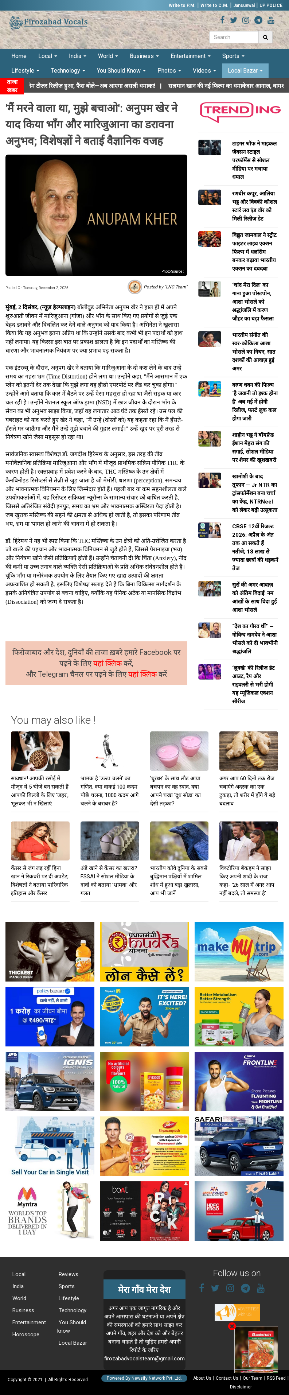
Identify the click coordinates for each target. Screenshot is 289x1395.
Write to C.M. (214, 5)
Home (19, 56)
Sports (233, 56)
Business (144, 56)
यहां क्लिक (108, 663)
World (108, 56)
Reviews (67, 1274)
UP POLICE (270, 5)
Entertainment (191, 56)
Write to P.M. (182, 5)
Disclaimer (241, 1387)
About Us (202, 1378)
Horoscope (25, 1334)
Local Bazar (245, 70)
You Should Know (121, 70)
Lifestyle (25, 70)
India (77, 56)
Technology (68, 70)
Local (47, 56)
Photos (169, 70)
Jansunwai (244, 5)
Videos (204, 70)
